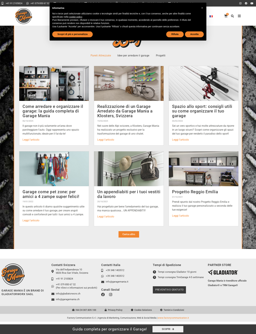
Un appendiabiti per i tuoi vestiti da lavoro (128, 194)
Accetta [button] (194, 34)
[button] (232, 16)
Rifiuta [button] (175, 34)
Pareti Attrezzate (101, 55)
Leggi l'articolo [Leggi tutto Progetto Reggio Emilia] (180, 215)
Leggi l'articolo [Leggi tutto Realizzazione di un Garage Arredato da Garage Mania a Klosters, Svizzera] (105, 139)
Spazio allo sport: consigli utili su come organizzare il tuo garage (202, 111)
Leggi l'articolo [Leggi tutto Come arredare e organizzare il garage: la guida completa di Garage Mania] (31, 139)
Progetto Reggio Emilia (195, 191)
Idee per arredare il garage (133, 55)
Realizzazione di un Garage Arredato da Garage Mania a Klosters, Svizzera (124, 111)
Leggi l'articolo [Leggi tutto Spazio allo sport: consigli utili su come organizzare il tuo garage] (180, 139)
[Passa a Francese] (211, 16)
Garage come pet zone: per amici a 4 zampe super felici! (51, 194)
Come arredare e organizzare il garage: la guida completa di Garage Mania (53, 111)
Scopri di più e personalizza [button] (72, 34)
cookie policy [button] (75, 17)
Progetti (161, 55)
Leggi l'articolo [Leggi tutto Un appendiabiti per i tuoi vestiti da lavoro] (105, 216)
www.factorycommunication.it (173, 318)
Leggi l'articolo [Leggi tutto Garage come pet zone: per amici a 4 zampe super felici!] (31, 220)
